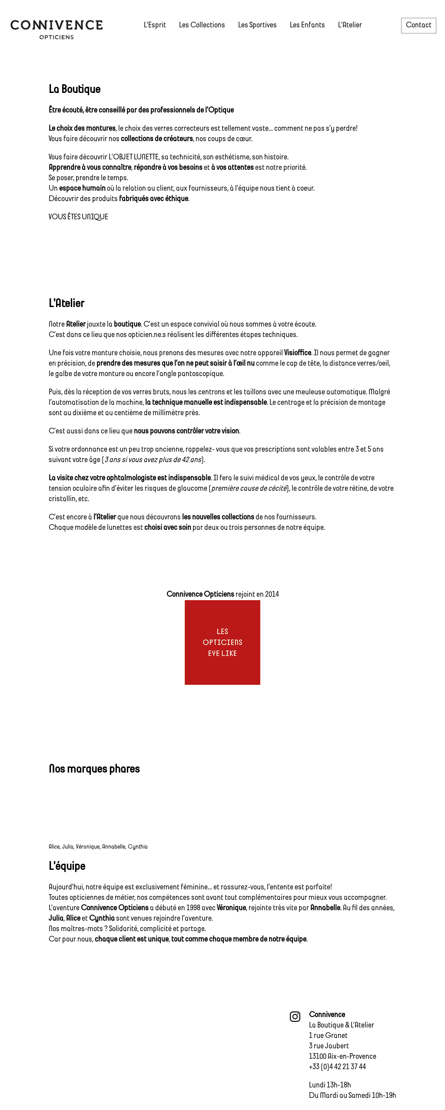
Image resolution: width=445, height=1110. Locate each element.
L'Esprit (155, 25)
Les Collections (202, 25)
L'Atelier (350, 25)
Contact (419, 25)
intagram (295, 1016)
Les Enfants (307, 25)
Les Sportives (257, 25)
